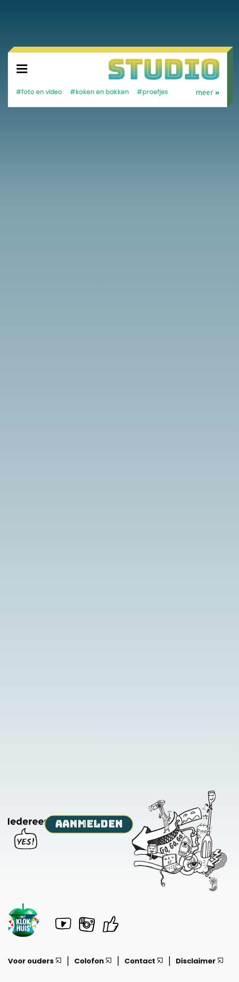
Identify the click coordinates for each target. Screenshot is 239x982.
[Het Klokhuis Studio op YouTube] (63, 925)
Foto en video (41, 91)
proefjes (155, 91)
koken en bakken (102, 91)
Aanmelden (89, 823)
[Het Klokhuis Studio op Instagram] (87, 926)
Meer (207, 92)
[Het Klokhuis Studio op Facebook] (111, 924)
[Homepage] (164, 69)
